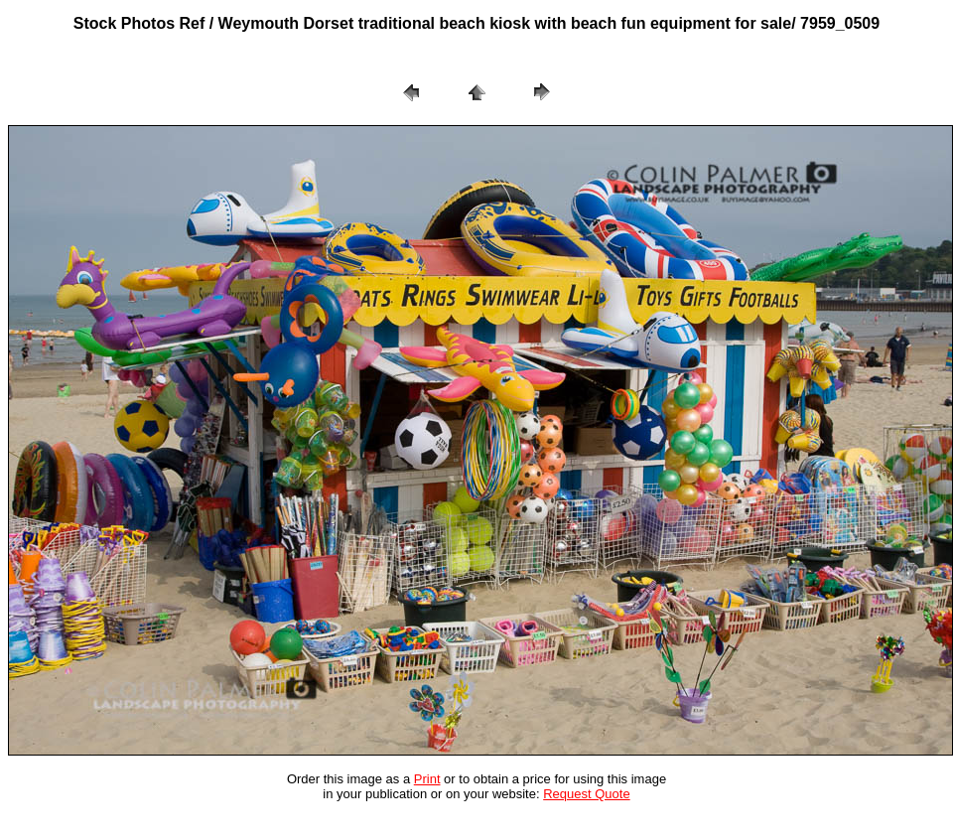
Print (427, 778)
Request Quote (586, 793)
